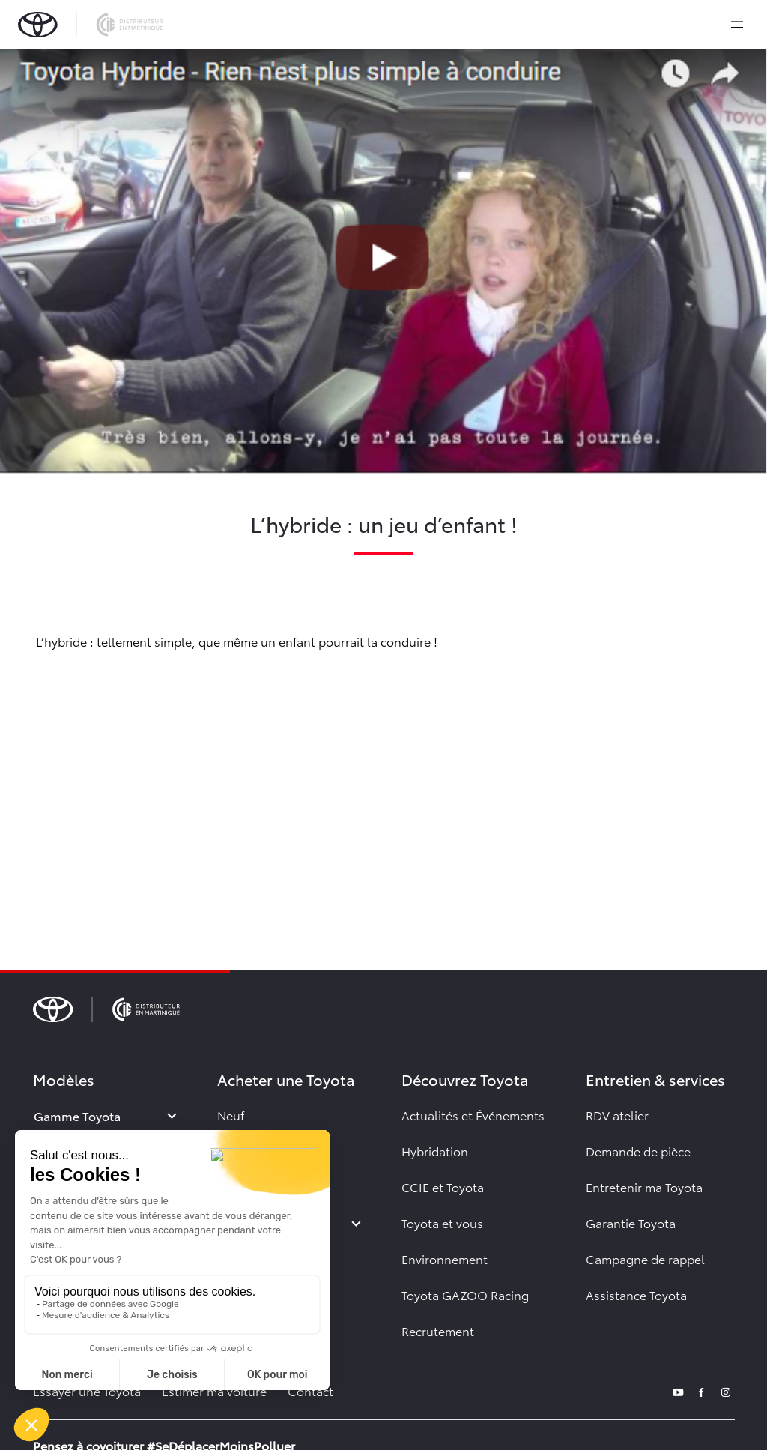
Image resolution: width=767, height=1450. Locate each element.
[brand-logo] (90, 24)
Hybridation (434, 1150)
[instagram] (726, 1390)
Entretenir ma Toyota (644, 1186)
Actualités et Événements (473, 1114)
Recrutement (437, 1330)
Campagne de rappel (645, 1258)
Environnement (444, 1258)
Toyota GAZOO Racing (465, 1294)
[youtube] (678, 1390)
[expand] (737, 25)
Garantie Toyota (631, 1222)
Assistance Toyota (636, 1294)
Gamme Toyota (77, 1115)
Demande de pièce (638, 1150)
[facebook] (702, 1390)
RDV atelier (617, 1114)
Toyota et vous (442, 1222)
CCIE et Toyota (442, 1186)
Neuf (230, 1114)
